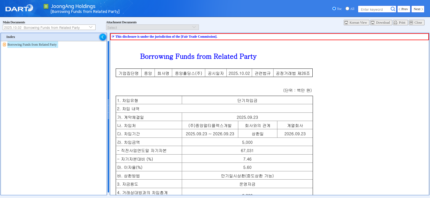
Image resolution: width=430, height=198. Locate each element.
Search (393, 9)
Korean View (358, 22)
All (352, 9)
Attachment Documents (121, 22)
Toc (339, 9)
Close (418, 22)
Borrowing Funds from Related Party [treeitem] (32, 44)
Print (402, 22)
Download (383, 22)
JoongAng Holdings (73, 6)
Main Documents (14, 22)
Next (417, 9)
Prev (404, 9)
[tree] (54, 44)
